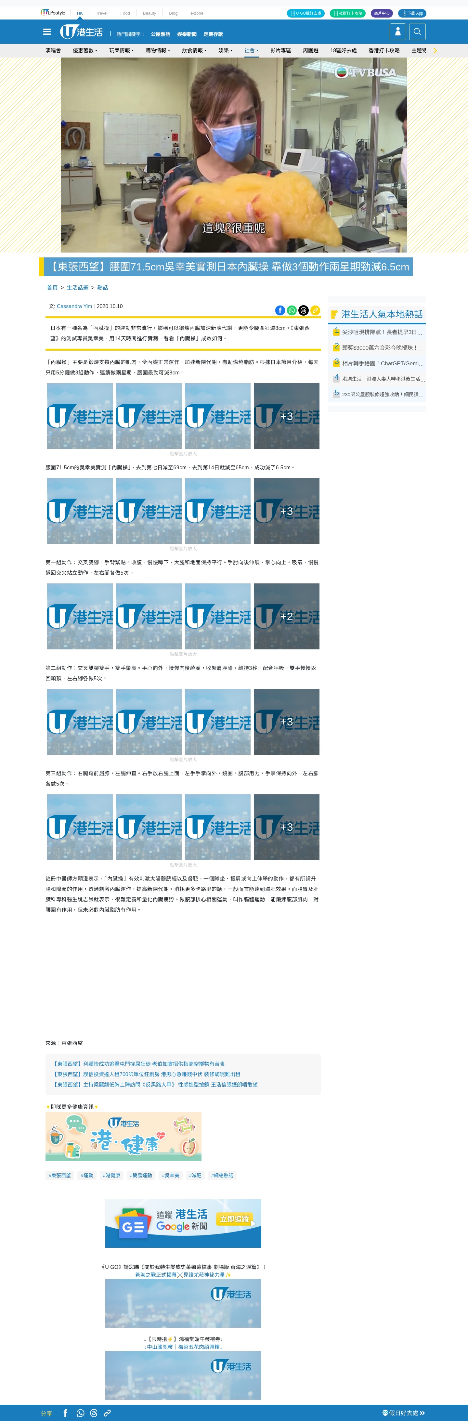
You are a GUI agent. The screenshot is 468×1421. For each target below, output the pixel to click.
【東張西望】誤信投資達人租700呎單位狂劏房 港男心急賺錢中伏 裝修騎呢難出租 (146, 1074)
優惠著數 (83, 50)
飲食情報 (192, 50)
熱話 (102, 288)
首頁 (52, 288)
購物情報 (156, 50)
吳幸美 (172, 1175)
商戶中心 (382, 13)
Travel (102, 13)
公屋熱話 (160, 34)
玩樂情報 (119, 50)
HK (80, 13)
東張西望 (61, 1175)
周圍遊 (310, 50)
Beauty (149, 13)
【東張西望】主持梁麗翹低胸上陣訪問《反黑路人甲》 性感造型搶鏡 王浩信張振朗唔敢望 (155, 1085)
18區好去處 (343, 50)
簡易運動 (142, 1175)
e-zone (196, 13)
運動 (88, 1175)
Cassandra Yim (74, 306)
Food (125, 13)
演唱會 (53, 50)
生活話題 (78, 288)
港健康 (113, 1175)
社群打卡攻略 (350, 13)
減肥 (197, 1175)
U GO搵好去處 (309, 13)
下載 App (415, 13)
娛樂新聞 (187, 34)
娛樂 (223, 50)
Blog (173, 13)
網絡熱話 (223, 1175)
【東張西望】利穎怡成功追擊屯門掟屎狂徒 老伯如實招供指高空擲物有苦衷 (138, 1064)
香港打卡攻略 (384, 50)
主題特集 (421, 50)
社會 (249, 50)
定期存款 (213, 34)
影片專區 (280, 50)
